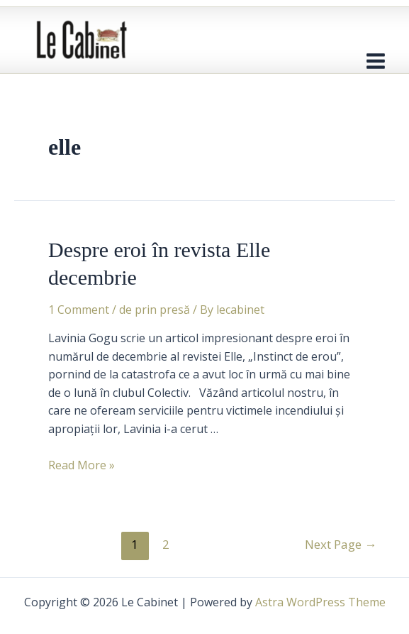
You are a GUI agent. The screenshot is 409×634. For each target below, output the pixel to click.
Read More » (81, 465)
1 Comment (78, 309)
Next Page (340, 544)
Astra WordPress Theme (320, 602)
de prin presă (154, 309)
